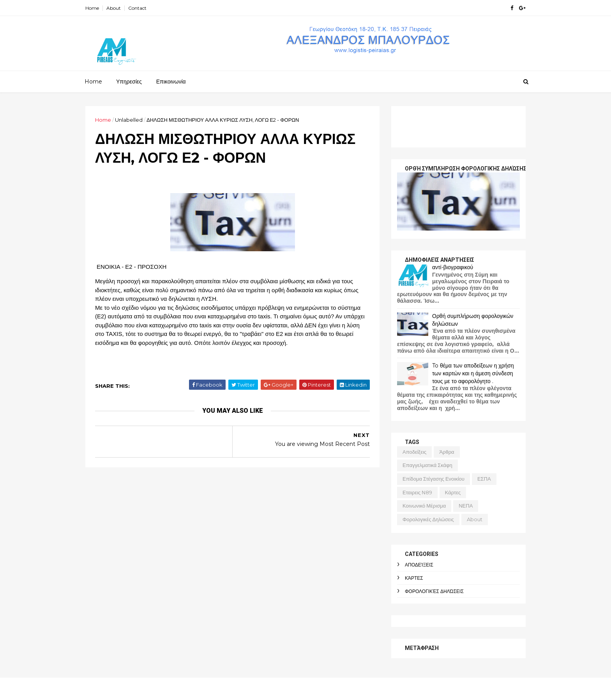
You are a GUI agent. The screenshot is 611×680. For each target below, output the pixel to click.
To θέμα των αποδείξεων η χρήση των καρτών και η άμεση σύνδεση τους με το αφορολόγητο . (473, 373)
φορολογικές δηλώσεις (428, 519)
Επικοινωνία (171, 81)
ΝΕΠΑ (466, 505)
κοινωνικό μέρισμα (424, 505)
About (113, 8)
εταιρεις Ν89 (417, 492)
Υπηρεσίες (129, 81)
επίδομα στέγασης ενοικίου (433, 479)
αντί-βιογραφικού (452, 267)
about (474, 519)
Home (92, 8)
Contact (137, 8)
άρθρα (446, 452)
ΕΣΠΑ (484, 479)
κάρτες (453, 492)
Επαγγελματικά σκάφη (427, 465)
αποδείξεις (414, 452)
